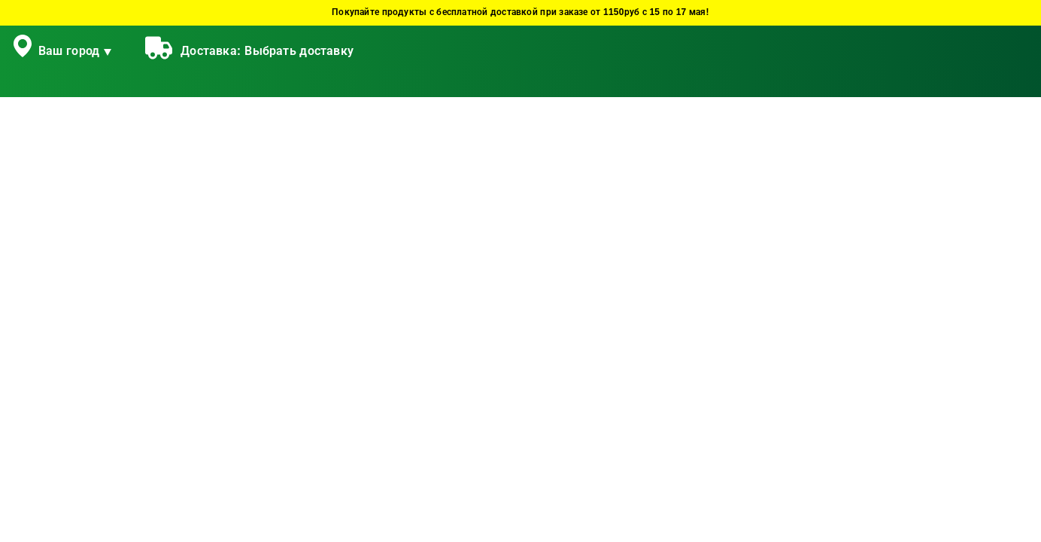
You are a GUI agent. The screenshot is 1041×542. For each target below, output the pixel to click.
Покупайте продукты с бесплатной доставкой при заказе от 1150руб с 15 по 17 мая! (520, 12)
